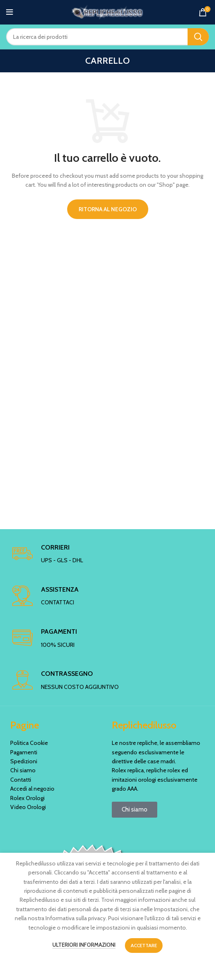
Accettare (144, 945)
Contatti (20, 779)
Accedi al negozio (32, 788)
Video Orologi (28, 807)
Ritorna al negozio (108, 209)
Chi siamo (23, 770)
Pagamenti (23, 752)
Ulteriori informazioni (83, 944)
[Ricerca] (107, 36)
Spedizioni (23, 761)
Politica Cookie (29, 743)
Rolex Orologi (27, 798)
